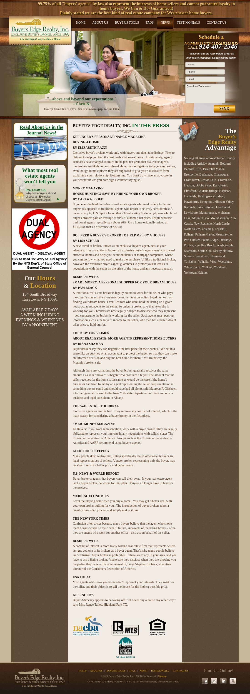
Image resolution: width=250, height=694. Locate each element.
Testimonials (188, 22)
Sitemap (162, 676)
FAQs (150, 22)
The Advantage (220, 139)
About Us (100, 22)
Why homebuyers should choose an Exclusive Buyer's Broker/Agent (41, 194)
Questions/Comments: (199, 86)
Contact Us (216, 22)
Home (80, 22)
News (165, 22)
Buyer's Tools (127, 22)
